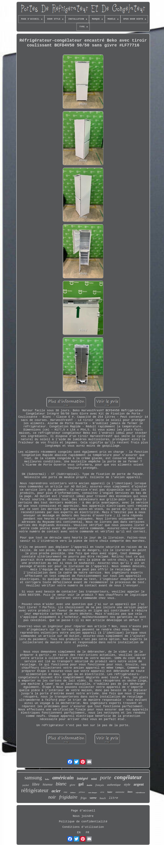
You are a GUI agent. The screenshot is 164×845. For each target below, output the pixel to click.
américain (63, 777)
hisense (48, 784)
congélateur (128, 777)
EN (79, 832)
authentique (114, 784)
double (89, 785)
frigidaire (68, 797)
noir (52, 797)
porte (105, 777)
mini (94, 778)
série (102, 792)
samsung (33, 777)
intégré (82, 778)
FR (87, 832)
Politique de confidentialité (83, 821)
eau (65, 792)
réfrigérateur (34, 790)
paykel (25, 785)
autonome (119, 792)
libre (35, 784)
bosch (103, 798)
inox (129, 791)
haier (109, 792)
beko (47, 779)
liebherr (73, 792)
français (99, 785)
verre (93, 798)
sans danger (92, 792)
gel (81, 784)
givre (72, 784)
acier (56, 790)
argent (139, 784)
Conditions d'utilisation (83, 827)
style (127, 784)
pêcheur (82, 792)
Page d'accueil (83, 810)
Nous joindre (83, 816)
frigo (83, 798)
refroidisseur (140, 792)
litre (113, 798)
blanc (61, 783)
